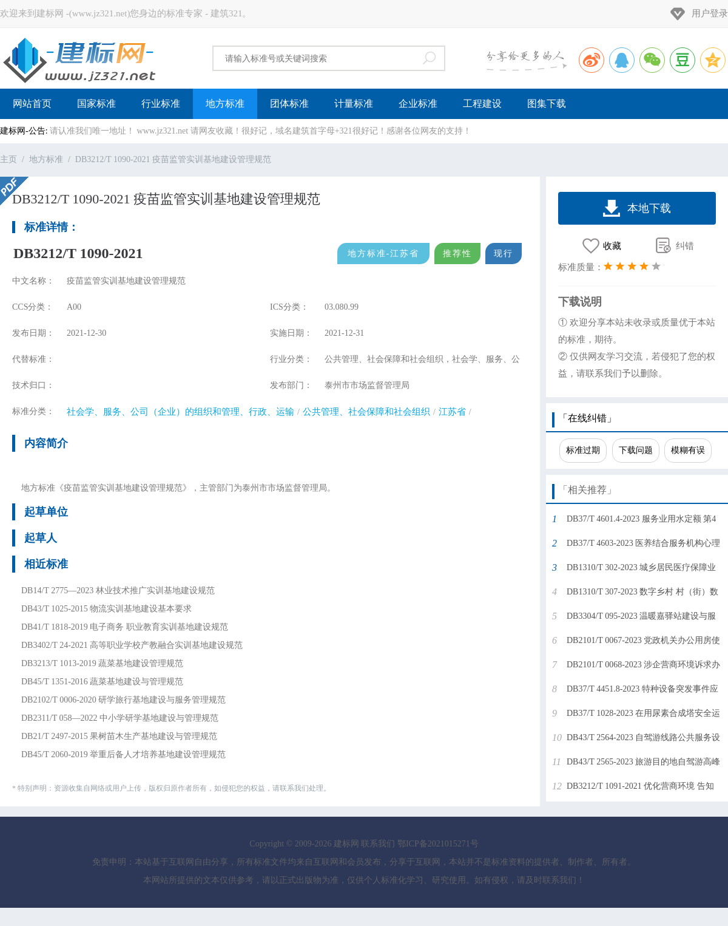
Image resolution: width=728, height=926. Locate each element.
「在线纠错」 (587, 418)
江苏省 (452, 412)
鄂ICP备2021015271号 (438, 843)
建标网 (79, 58)
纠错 (685, 246)
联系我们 (378, 843)
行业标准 (160, 103)
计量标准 (353, 103)
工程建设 (482, 103)
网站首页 (32, 103)
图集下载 (546, 103)
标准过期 (583, 450)
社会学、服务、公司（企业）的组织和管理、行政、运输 (180, 412)
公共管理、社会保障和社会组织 (366, 412)
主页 (8, 159)
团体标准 (289, 103)
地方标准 (225, 103)
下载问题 (636, 450)
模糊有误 (688, 450)
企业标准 (418, 103)
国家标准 (96, 103)
